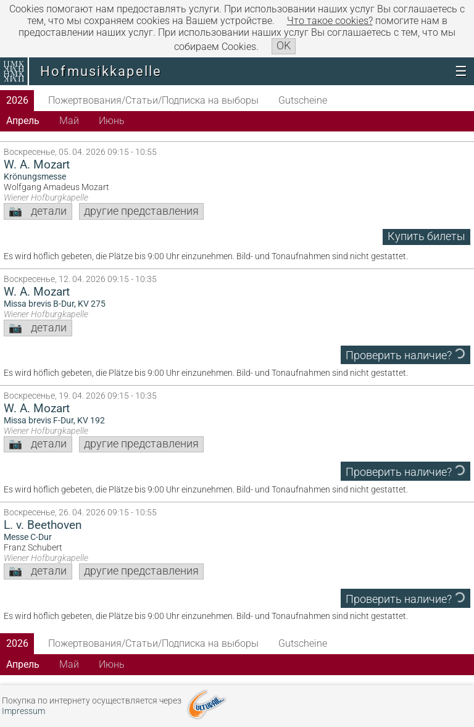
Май (69, 121)
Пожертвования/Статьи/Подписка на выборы (153, 100)
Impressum (23, 711)
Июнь (112, 121)
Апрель (23, 121)
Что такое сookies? (330, 21)
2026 (17, 100)
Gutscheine (302, 100)
